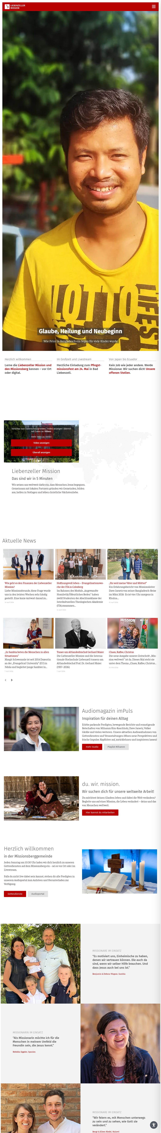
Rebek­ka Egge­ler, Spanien (24, 1051)
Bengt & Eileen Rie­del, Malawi (105, 1131)
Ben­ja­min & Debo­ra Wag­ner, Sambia (108, 973)
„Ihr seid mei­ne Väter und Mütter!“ (128, 583)
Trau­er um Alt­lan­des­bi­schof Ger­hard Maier (80, 652)
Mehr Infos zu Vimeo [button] (41, 436)
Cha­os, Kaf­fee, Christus (121, 652)
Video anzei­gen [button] (41, 443)
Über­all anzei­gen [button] (41, 452)
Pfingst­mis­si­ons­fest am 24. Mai (79, 367)
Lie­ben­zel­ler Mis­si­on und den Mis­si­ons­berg (28, 367)
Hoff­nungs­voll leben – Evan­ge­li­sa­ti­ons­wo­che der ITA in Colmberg (80, 584)
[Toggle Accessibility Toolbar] (154, 1125)
